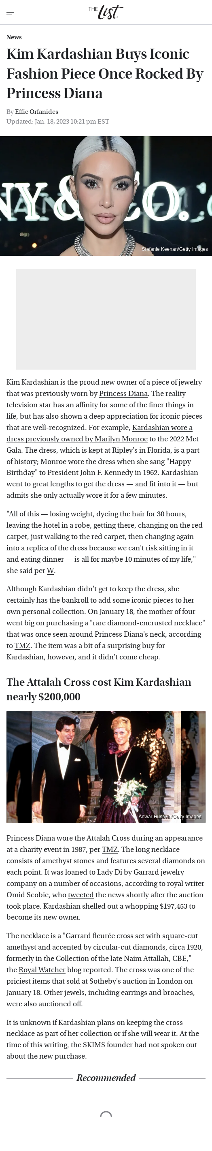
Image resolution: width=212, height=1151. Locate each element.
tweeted (81, 895)
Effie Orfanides (36, 112)
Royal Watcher (42, 970)
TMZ (22, 646)
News (14, 37)
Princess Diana (123, 393)
